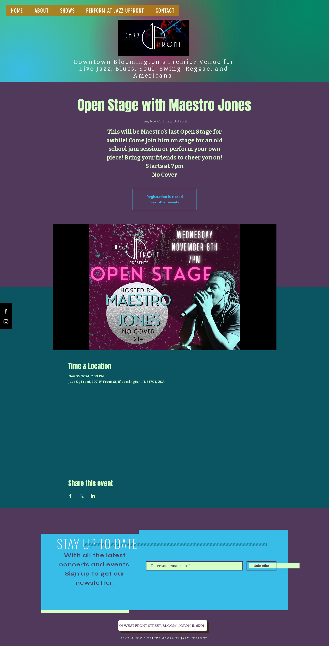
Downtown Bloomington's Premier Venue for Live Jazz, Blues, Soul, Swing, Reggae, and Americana (154, 69)
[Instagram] (6, 322)
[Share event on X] (82, 496)
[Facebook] (6, 311)
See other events (164, 202)
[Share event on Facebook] (70, 496)
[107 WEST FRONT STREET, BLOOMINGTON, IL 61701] (162, 625)
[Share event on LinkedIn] (93, 496)
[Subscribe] (261, 565)
